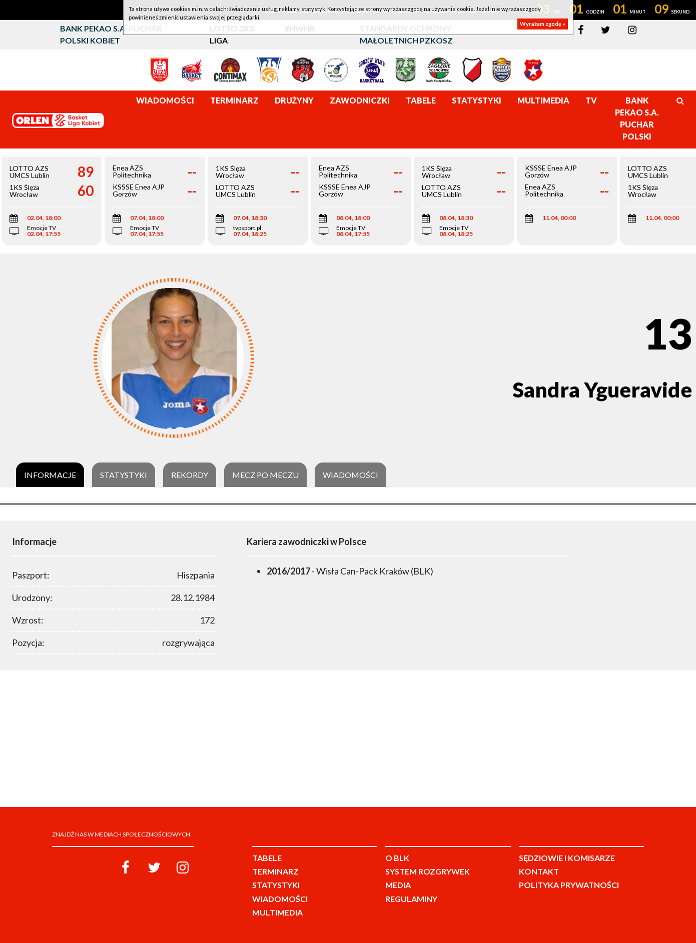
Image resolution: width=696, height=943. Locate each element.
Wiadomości (350, 475)
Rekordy (189, 475)
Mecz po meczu (265, 475)
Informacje (50, 475)
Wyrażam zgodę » (542, 23)
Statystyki (123, 475)
